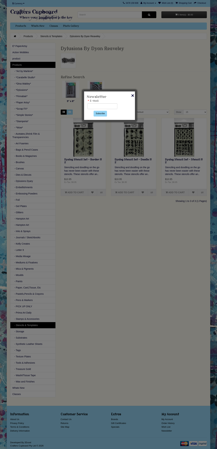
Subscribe (100, 113)
